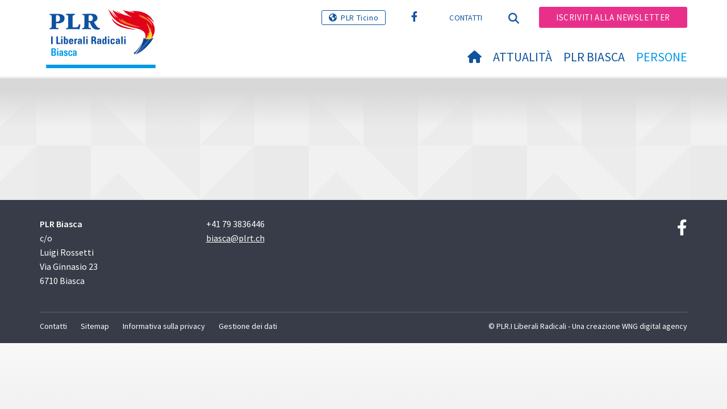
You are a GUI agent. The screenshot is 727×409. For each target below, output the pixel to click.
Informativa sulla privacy (164, 326)
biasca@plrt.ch (235, 238)
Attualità (522, 57)
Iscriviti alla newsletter (613, 17)
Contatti (465, 17)
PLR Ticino (359, 17)
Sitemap (95, 326)
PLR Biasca (594, 57)
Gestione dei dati (248, 326)
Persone (661, 57)
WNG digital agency (654, 326)
